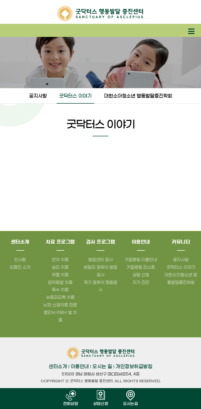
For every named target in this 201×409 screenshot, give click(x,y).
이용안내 (80, 366)
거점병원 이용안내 (141, 259)
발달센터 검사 (100, 259)
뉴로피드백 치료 (60, 297)
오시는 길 (102, 366)
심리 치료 (60, 267)
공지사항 (38, 96)
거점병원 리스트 (140, 267)
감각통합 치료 (60, 282)
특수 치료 (60, 290)
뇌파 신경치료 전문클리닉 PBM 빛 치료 (60, 312)
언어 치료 (60, 259)
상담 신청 (140, 275)
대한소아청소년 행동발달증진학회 (138, 96)
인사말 (20, 259)
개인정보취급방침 (134, 366)
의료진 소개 (20, 267)
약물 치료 (60, 275)
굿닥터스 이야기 (75, 96)
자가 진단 (140, 282)
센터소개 (58, 366)
